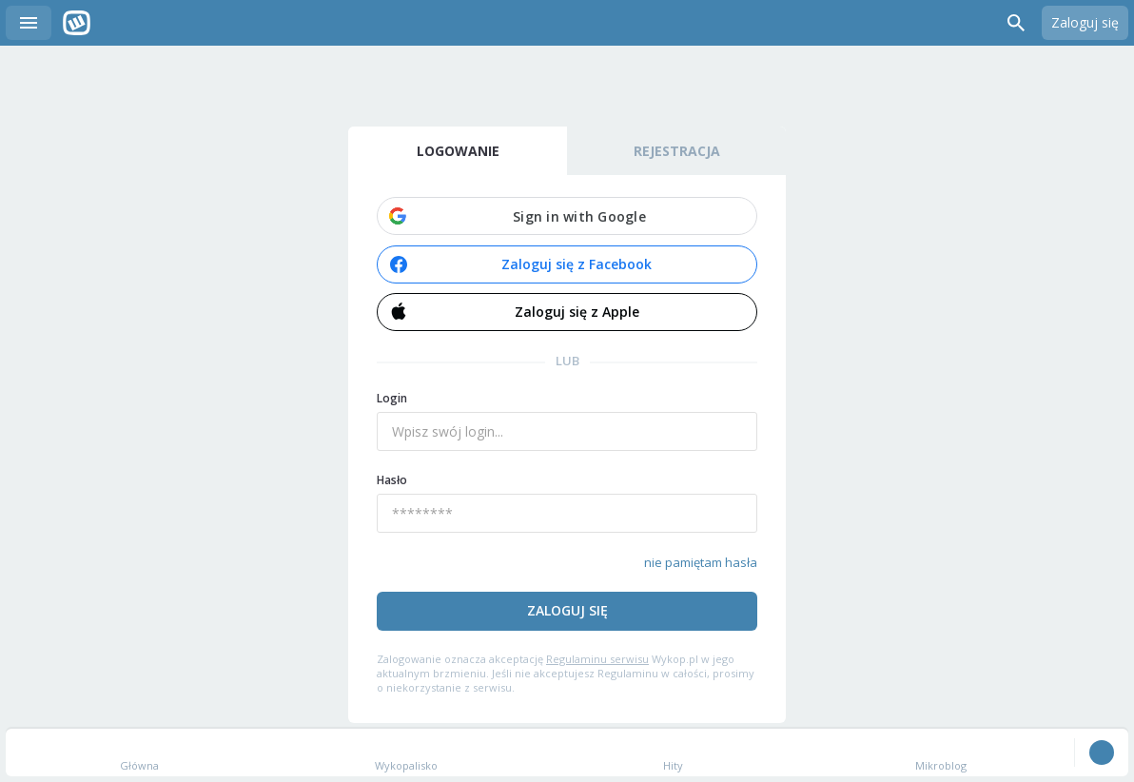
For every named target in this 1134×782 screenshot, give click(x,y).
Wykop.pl (76, 23)
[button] (567, 216)
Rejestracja (677, 151)
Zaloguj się (1085, 22)
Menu (28, 23)
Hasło (392, 480)
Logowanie (458, 151)
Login (392, 398)
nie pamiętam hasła (700, 562)
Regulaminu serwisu (597, 659)
